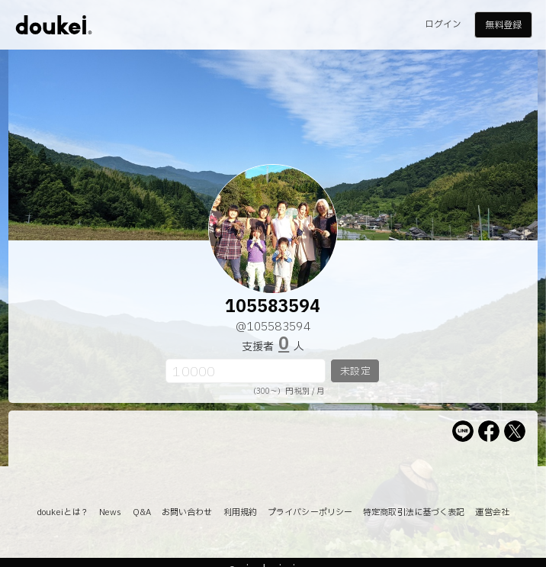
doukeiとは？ (62, 512)
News (110, 512)
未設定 (355, 371)
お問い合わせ (187, 512)
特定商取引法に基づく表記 (413, 512)
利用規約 (240, 512)
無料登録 (503, 25)
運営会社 (492, 512)
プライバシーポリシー (310, 512)
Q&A (142, 512)
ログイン (443, 24)
